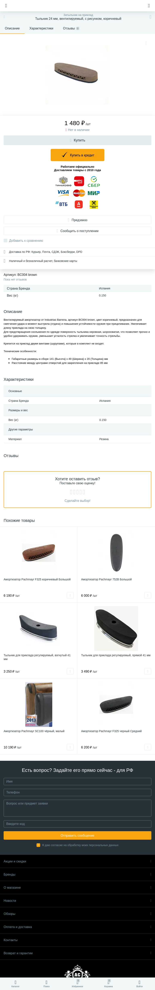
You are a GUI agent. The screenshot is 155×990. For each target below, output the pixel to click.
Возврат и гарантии (77, 953)
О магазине (77, 887)
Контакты (77, 940)
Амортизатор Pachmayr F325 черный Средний (111, 731)
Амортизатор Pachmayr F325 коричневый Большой (37, 579)
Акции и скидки (77, 861)
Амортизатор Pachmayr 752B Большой (106, 579)
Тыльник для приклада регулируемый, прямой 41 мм (116, 655)
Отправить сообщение (77, 835)
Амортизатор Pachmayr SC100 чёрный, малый (34, 731)
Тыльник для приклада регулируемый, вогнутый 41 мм (37, 657)
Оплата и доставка (77, 927)
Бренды (77, 874)
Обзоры (77, 914)
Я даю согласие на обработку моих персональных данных (80, 845)
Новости (77, 900)
